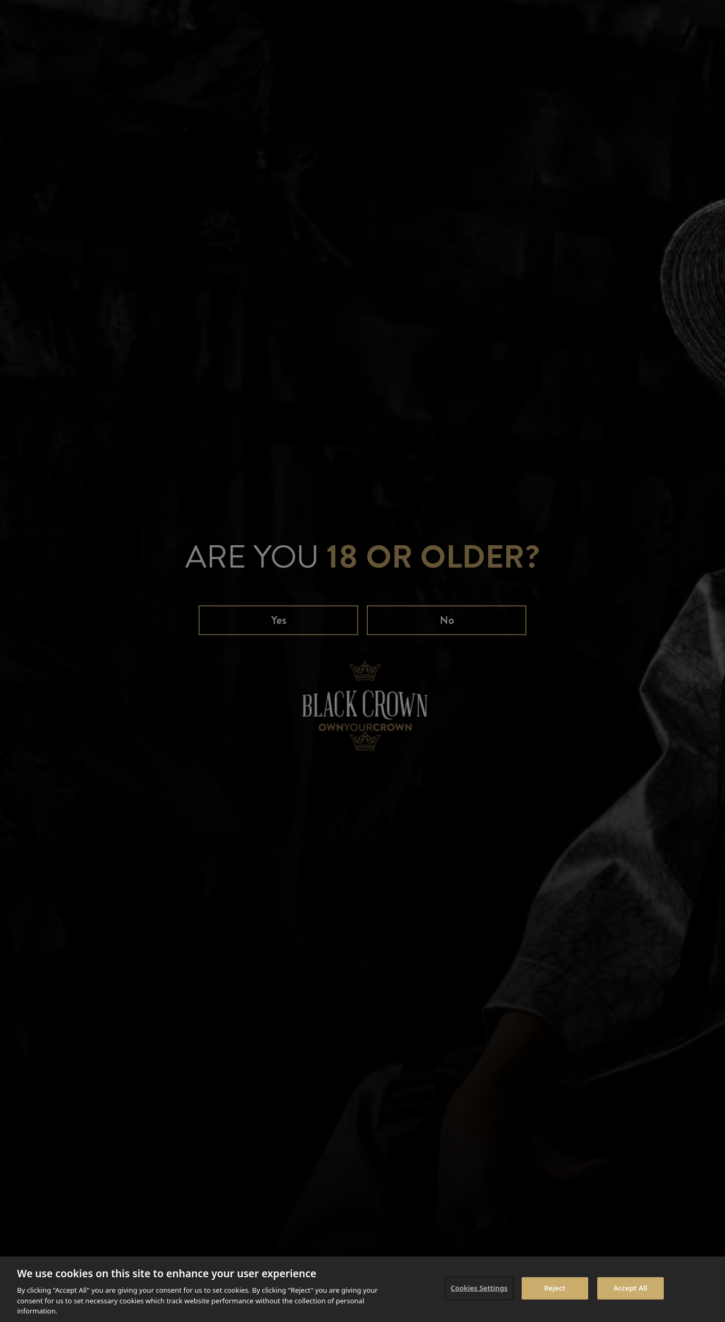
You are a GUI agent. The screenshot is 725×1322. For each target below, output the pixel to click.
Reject (554, 1288)
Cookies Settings (479, 1288)
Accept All (631, 1288)
